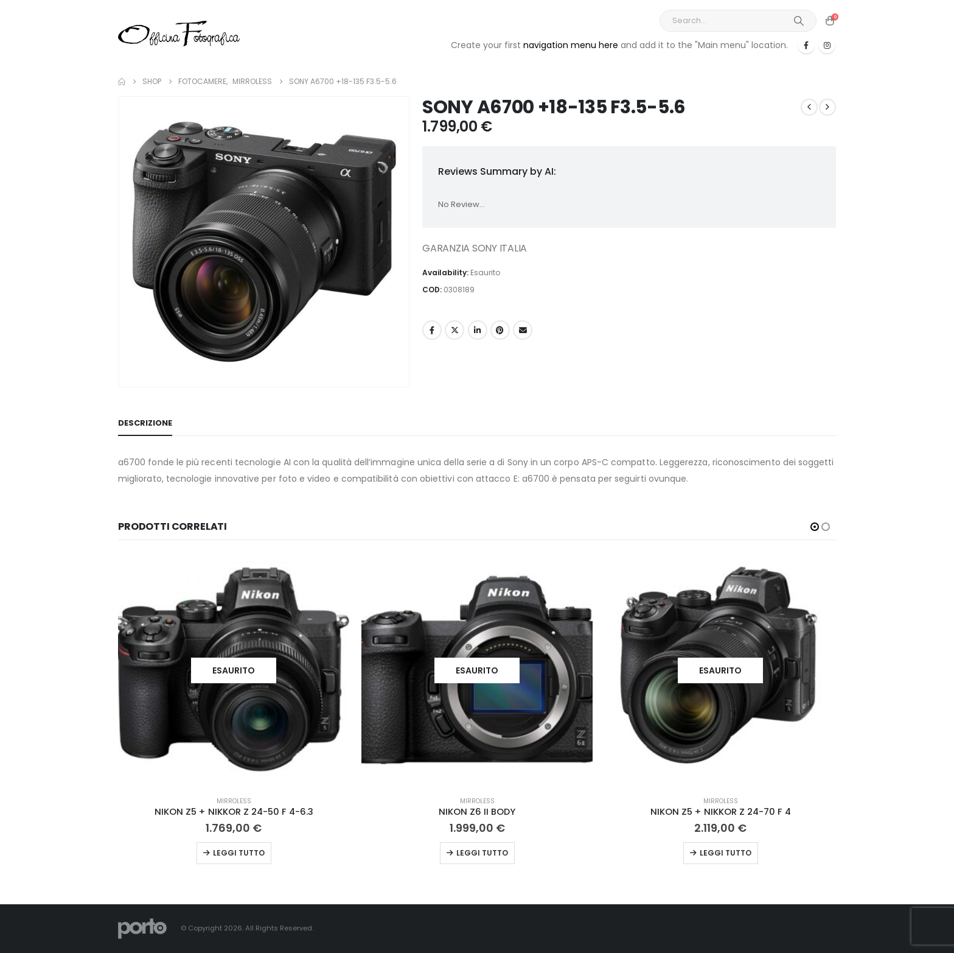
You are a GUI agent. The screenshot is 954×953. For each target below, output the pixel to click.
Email (522, 330)
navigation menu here (570, 45)
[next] (827, 107)
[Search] (799, 20)
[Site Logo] (179, 33)
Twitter (454, 330)
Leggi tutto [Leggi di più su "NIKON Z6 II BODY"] (482, 853)
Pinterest (500, 330)
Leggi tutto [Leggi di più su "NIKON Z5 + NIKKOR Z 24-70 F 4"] (725, 853)
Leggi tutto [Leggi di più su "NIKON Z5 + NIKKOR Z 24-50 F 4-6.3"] (239, 853)
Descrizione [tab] (145, 423)
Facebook (432, 330)
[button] (814, 526)
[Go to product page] (233, 670)
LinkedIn (477, 330)
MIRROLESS (234, 801)
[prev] (809, 107)
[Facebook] (806, 45)
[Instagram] (826, 45)
